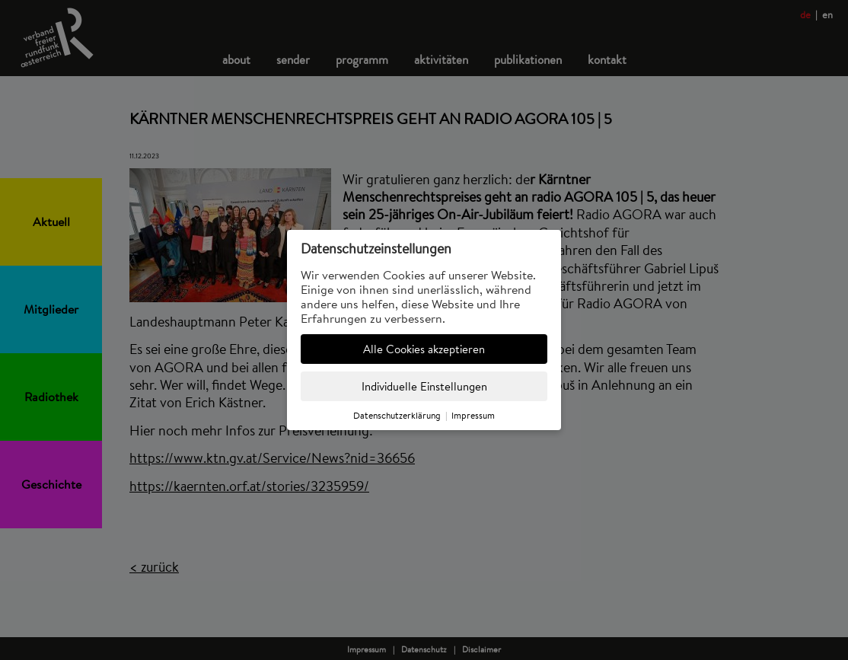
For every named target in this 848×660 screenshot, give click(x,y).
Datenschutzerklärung (397, 415)
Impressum (473, 415)
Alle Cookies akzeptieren (424, 349)
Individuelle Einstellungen (424, 386)
